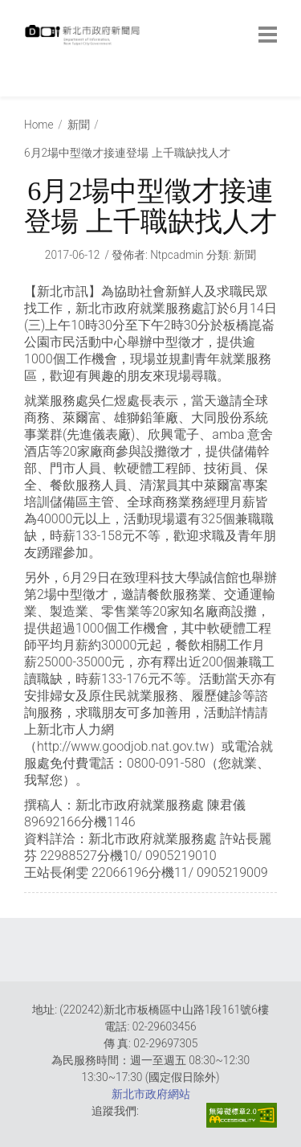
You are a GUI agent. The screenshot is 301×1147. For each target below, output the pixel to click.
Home (39, 124)
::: (28, 88)
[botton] (267, 34)
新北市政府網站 (151, 1094)
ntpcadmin (177, 254)
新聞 (78, 124)
